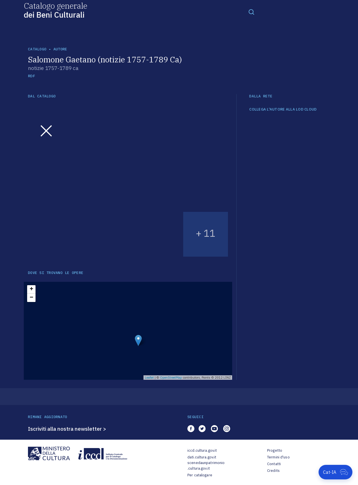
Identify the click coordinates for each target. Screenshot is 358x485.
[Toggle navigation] (251, 11)
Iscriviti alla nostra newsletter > (67, 428)
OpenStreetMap (171, 377)
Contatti (274, 463)
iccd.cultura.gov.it (202, 450)
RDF (31, 76)
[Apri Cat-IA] (335, 472)
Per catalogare (199, 475)
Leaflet (149, 377)
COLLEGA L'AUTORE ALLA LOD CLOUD (283, 109)
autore (60, 49)
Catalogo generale (55, 10)
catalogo (37, 49)
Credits (273, 470)
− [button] (31, 298)
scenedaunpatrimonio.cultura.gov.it (206, 465)
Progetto (274, 450)
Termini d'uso (278, 457)
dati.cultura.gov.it (201, 457)
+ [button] (31, 289)
